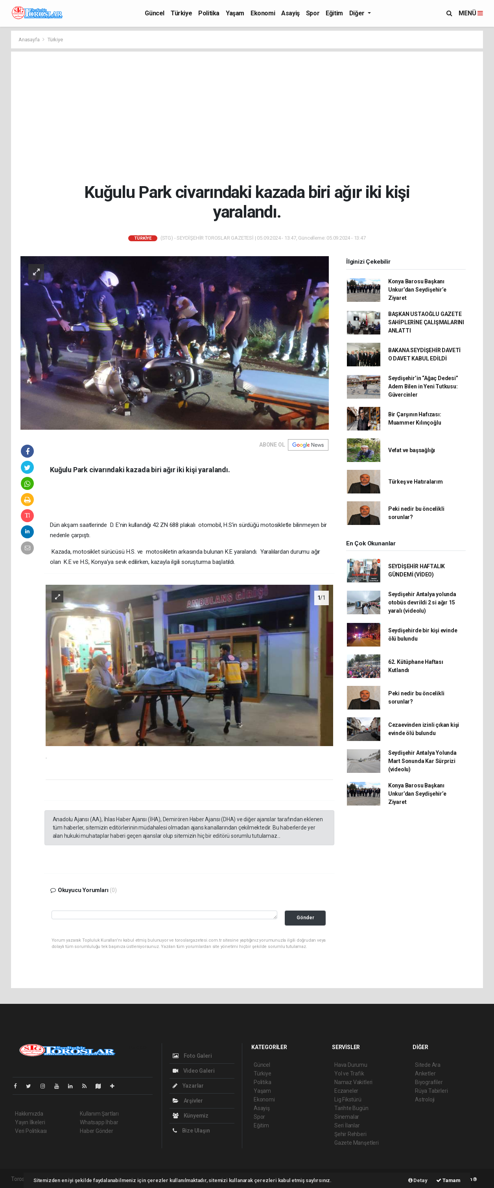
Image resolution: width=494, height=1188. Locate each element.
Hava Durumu (350, 1065)
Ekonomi (263, 13)
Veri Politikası (31, 1131)
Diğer (357, 13)
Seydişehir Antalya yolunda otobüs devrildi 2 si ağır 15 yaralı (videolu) (422, 602)
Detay (418, 1180)
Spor (312, 13)
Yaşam (235, 13)
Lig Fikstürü (347, 1099)
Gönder (305, 917)
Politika (208, 13)
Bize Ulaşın (191, 1130)
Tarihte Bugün (351, 1108)
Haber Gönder (96, 1131)
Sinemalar (346, 1117)
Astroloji (425, 1099)
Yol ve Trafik (349, 1073)
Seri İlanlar (347, 1125)
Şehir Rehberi (350, 1134)
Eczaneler (346, 1091)
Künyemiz (190, 1115)
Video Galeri (193, 1071)
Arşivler (188, 1100)
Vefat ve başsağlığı (411, 450)
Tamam (448, 1180)
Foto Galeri (192, 1056)
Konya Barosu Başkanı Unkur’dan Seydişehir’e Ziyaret (417, 289)
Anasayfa (29, 39)
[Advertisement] (247, 117)
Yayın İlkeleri (30, 1122)
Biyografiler (429, 1082)
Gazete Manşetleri (356, 1143)
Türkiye (181, 13)
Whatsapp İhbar (99, 1122)
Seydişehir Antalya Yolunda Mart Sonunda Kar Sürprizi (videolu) (422, 761)
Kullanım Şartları (99, 1113)
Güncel (154, 13)
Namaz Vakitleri (353, 1082)
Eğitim (334, 13)
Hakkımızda (29, 1113)
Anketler (425, 1073)
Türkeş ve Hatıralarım (415, 482)
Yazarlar (188, 1086)
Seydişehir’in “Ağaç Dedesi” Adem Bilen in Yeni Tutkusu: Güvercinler (423, 386)
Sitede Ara (428, 1065)
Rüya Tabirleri (431, 1091)
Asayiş (290, 13)
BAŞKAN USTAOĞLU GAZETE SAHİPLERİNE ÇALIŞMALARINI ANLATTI (426, 322)
